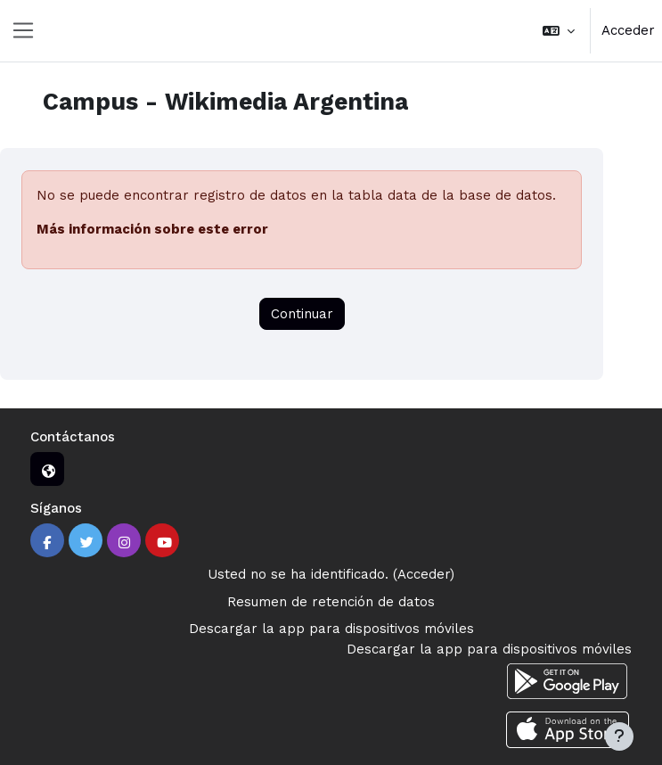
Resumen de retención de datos (331, 602)
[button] (558, 31)
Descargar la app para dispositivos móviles (331, 629)
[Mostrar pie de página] (619, 736)
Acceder (628, 30)
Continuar (302, 314)
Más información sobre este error (152, 229)
